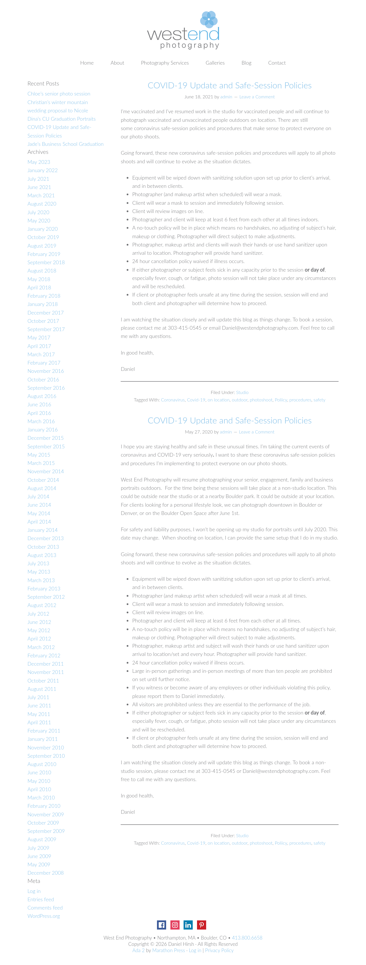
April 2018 (39, 287)
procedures (300, 399)
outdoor (240, 399)
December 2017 (45, 312)
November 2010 (45, 747)
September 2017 (46, 329)
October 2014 (43, 480)
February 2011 (43, 730)
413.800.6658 (247, 938)
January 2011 (42, 739)
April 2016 (39, 413)
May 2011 (38, 714)
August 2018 (41, 270)
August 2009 (41, 839)
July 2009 (38, 848)
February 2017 (43, 362)
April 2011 (39, 722)
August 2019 (41, 245)
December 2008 (45, 873)
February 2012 (43, 655)
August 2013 (41, 555)
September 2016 (46, 388)
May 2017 (38, 337)
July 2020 (38, 212)
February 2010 (43, 806)
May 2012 (38, 630)
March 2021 (41, 195)
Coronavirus (173, 399)
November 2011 (45, 672)
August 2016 (41, 396)
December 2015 (45, 438)
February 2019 (43, 254)
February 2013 (43, 588)
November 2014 (45, 471)
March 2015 (41, 463)
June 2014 (39, 505)
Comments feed (45, 907)
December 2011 (45, 663)
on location (219, 399)
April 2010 (39, 789)
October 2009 (43, 822)
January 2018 (42, 304)
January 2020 (42, 229)
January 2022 (42, 170)
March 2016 (41, 421)
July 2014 (38, 496)
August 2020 (41, 203)
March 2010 (41, 797)
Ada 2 (138, 950)
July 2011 (38, 697)
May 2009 (38, 864)
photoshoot (261, 399)
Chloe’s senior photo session (58, 93)
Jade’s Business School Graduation (65, 144)
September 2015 (46, 446)
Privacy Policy (219, 950)
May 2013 (38, 571)
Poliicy (281, 399)
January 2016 (42, 429)
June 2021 (39, 187)
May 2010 (38, 781)
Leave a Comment (257, 96)
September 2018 (46, 262)
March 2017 (41, 354)
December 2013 (45, 538)
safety (319, 399)
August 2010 (41, 764)
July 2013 (38, 563)
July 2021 (38, 179)
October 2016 (43, 379)
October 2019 (43, 237)
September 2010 (46, 756)
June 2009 (39, 856)
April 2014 (39, 521)
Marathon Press (168, 950)
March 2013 (41, 580)
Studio (242, 392)
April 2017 (39, 346)
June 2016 (39, 404)
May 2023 (38, 162)
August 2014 (41, 488)
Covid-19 (196, 399)
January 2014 (42, 530)
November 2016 (45, 371)
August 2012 (41, 605)
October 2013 (43, 547)
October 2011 (43, 680)
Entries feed (40, 899)
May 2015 (38, 454)
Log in (34, 891)
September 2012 (46, 597)
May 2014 (38, 513)
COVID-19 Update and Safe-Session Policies (230, 85)
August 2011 (41, 689)
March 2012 (41, 647)
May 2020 (38, 220)
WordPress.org (43, 916)
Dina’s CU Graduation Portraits (61, 119)
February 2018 (43, 296)
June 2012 (39, 622)
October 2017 (43, 321)
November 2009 (45, 814)
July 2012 (38, 613)
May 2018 (38, 279)
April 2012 (39, 638)
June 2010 (39, 772)
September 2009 (46, 831)
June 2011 (39, 705)
